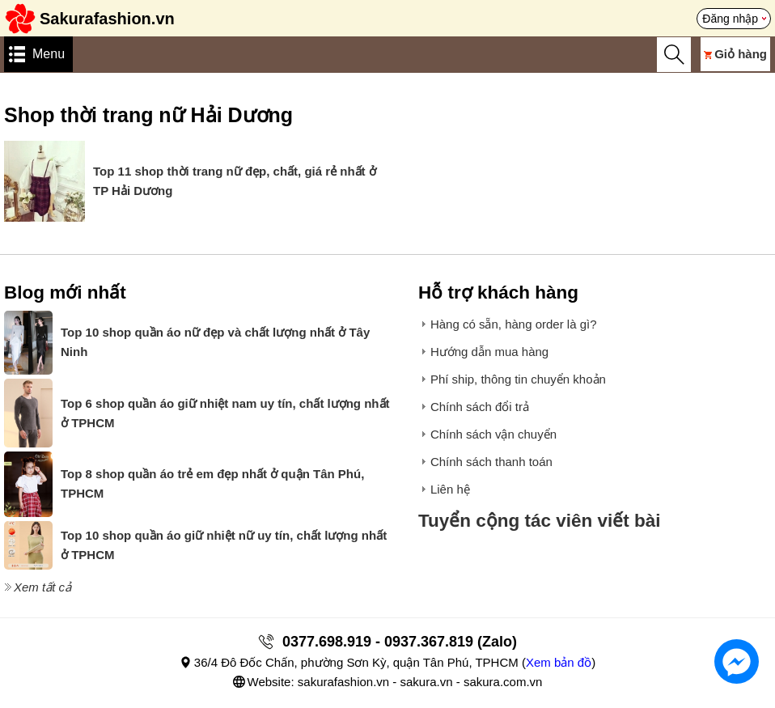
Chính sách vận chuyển (493, 434)
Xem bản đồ (558, 662)
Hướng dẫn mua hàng (489, 351)
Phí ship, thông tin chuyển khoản (518, 379)
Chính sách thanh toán (491, 461)
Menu (48, 54)
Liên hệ (450, 489)
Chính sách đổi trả (479, 406)
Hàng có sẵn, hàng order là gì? (513, 324)
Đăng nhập (730, 18)
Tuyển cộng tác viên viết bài (539, 521)
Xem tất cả (42, 587)
